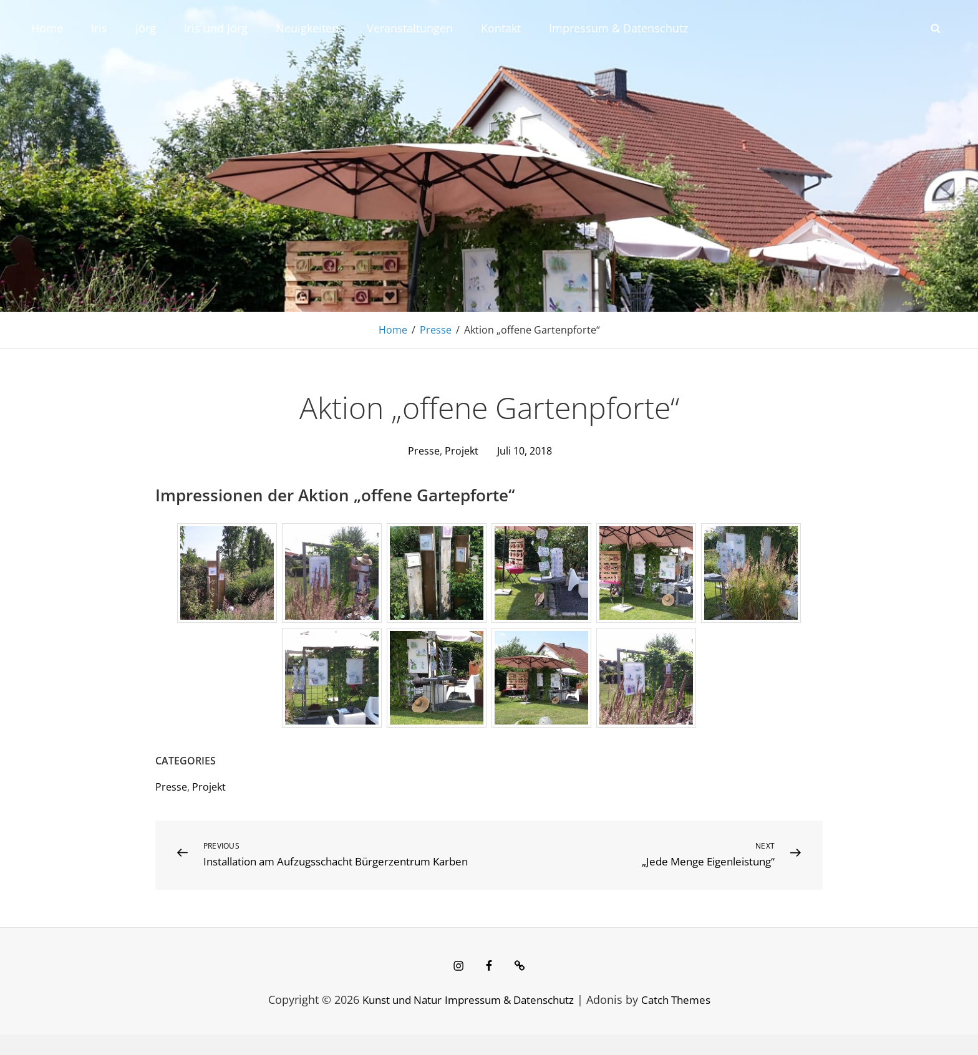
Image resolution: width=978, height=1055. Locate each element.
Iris (99, 28)
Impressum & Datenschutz (618, 28)
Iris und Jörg (216, 28)
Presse (436, 330)
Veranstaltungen (410, 28)
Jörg (145, 28)
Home (47, 28)
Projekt (461, 451)
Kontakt (501, 28)
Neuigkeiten (307, 28)
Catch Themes (684, 1020)
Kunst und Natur (394, 1020)
